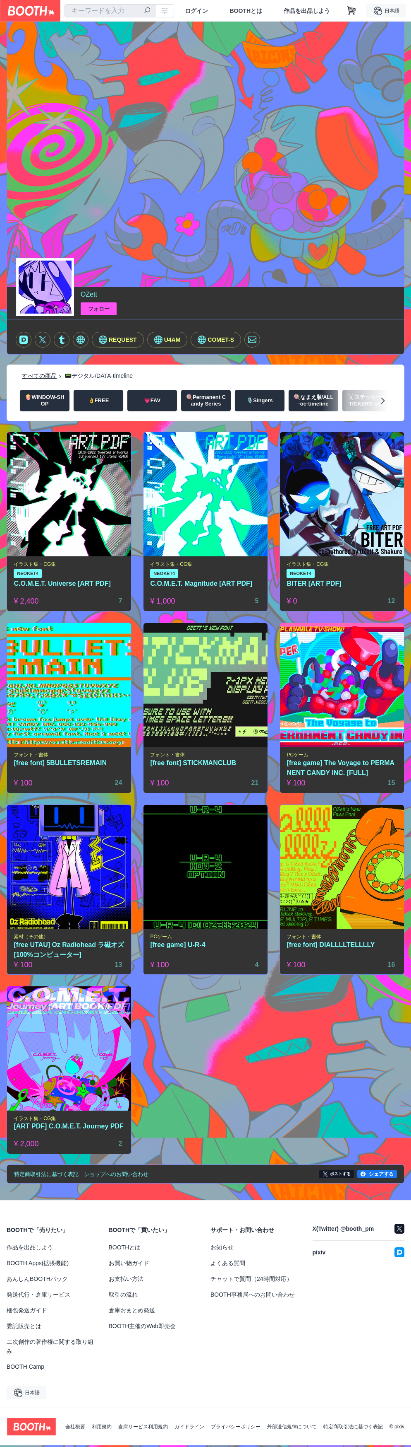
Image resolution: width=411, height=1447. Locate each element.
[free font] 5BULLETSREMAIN (60, 764)
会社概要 (75, 1428)
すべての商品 (39, 376)
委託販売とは (24, 1327)
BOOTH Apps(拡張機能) (38, 1264)
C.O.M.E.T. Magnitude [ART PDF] (202, 584)
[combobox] (110, 10)
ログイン (196, 11)
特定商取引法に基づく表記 (353, 1428)
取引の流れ (123, 1296)
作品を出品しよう (307, 11)
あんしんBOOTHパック (37, 1280)
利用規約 (102, 1428)
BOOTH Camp (25, 1368)
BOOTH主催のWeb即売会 (142, 1327)
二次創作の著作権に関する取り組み (50, 1348)
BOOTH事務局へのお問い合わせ (252, 1296)
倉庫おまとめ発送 (132, 1312)
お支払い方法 (126, 1280)
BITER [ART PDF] (314, 584)
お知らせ (222, 1249)
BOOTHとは (245, 11)
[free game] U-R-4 (178, 945)
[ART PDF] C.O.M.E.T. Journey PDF (69, 1127)
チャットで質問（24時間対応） (251, 1280)
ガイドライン (189, 1428)
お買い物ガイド (129, 1264)
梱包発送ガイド (27, 1312)
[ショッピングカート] (351, 11)
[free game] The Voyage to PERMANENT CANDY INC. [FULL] (341, 769)
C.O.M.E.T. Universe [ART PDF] (62, 584)
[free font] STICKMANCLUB (194, 764)
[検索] (147, 11)
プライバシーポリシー (235, 1428)
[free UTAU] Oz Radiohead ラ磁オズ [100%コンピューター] (66, 950)
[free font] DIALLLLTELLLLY (331, 945)
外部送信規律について (292, 1428)
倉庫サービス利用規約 (143, 1428)
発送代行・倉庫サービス (38, 1296)
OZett (89, 294)
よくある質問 (227, 1264)
